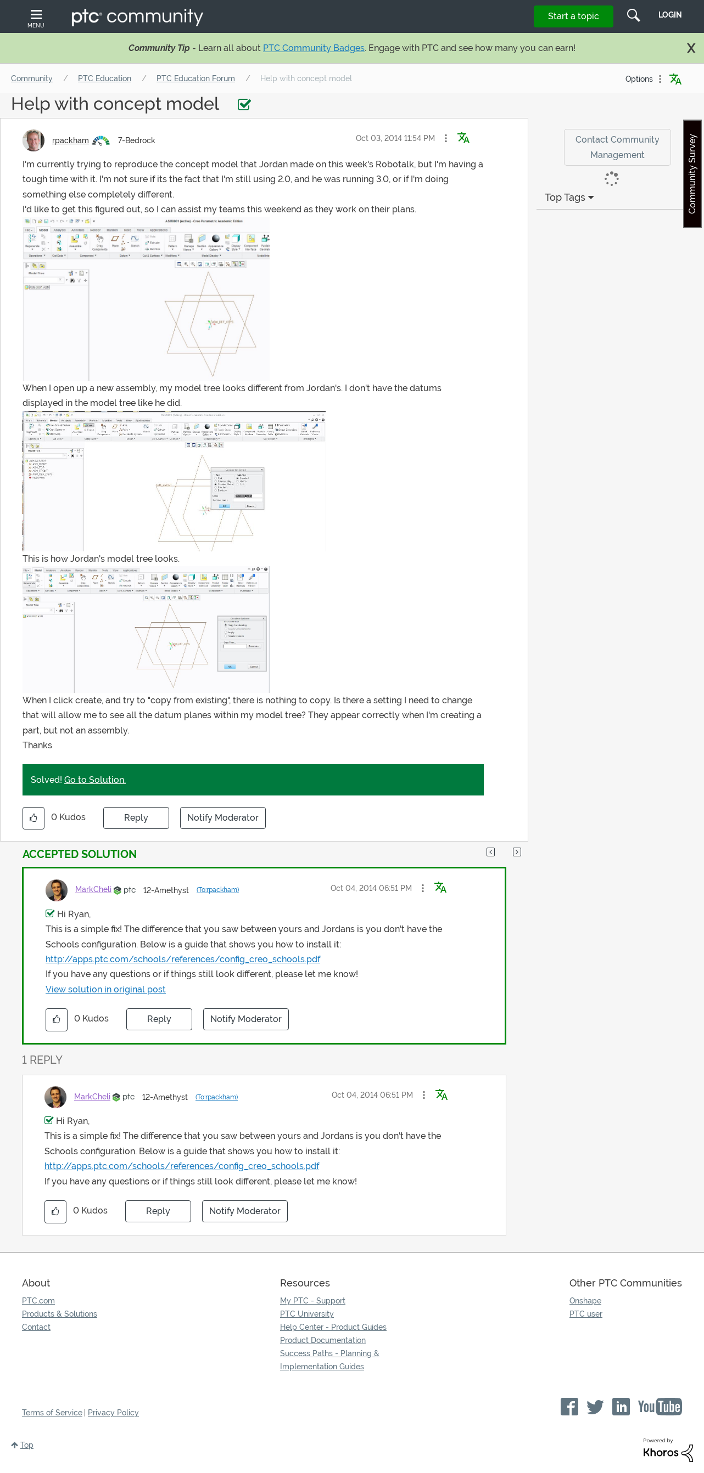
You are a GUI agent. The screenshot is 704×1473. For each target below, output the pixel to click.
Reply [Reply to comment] (159, 1019)
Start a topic (573, 16)
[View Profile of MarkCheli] (93, 889)
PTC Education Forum (196, 78)
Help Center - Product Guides (333, 1327)
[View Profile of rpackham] (70, 140)
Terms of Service (52, 1412)
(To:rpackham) (218, 890)
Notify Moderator (223, 817)
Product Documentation (323, 1340)
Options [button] (639, 79)
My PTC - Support (312, 1300)
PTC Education (104, 78)
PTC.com (38, 1300)
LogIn (670, 14)
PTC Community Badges (314, 48)
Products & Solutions (59, 1314)
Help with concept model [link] (306, 78)
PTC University (307, 1314)
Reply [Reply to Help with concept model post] (136, 817)
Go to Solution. (95, 780)
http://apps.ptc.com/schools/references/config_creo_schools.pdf (183, 959)
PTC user (585, 1314)
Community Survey (692, 174)
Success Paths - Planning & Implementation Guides (329, 1360)
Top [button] (26, 1445)
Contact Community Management (618, 147)
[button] (446, 138)
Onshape (585, 1300)
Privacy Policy (113, 1412)
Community (32, 78)
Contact (36, 1327)
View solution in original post (106, 989)
